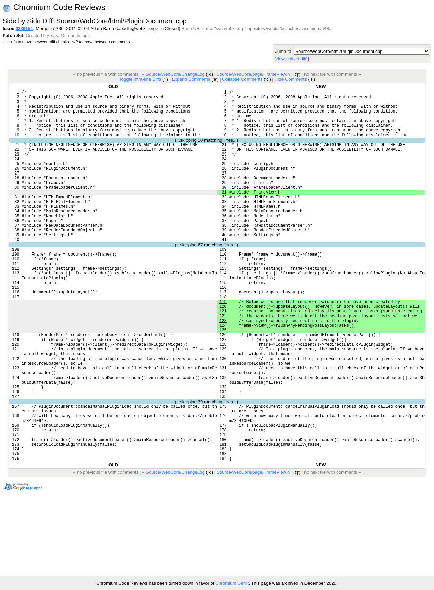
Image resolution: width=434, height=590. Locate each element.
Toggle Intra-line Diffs (140, 79)
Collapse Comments (242, 79)
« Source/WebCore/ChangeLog (173, 74)
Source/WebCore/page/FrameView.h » (255, 74)
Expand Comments (191, 79)
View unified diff (290, 58)
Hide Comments (291, 79)
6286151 (24, 28)
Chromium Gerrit (232, 583)
